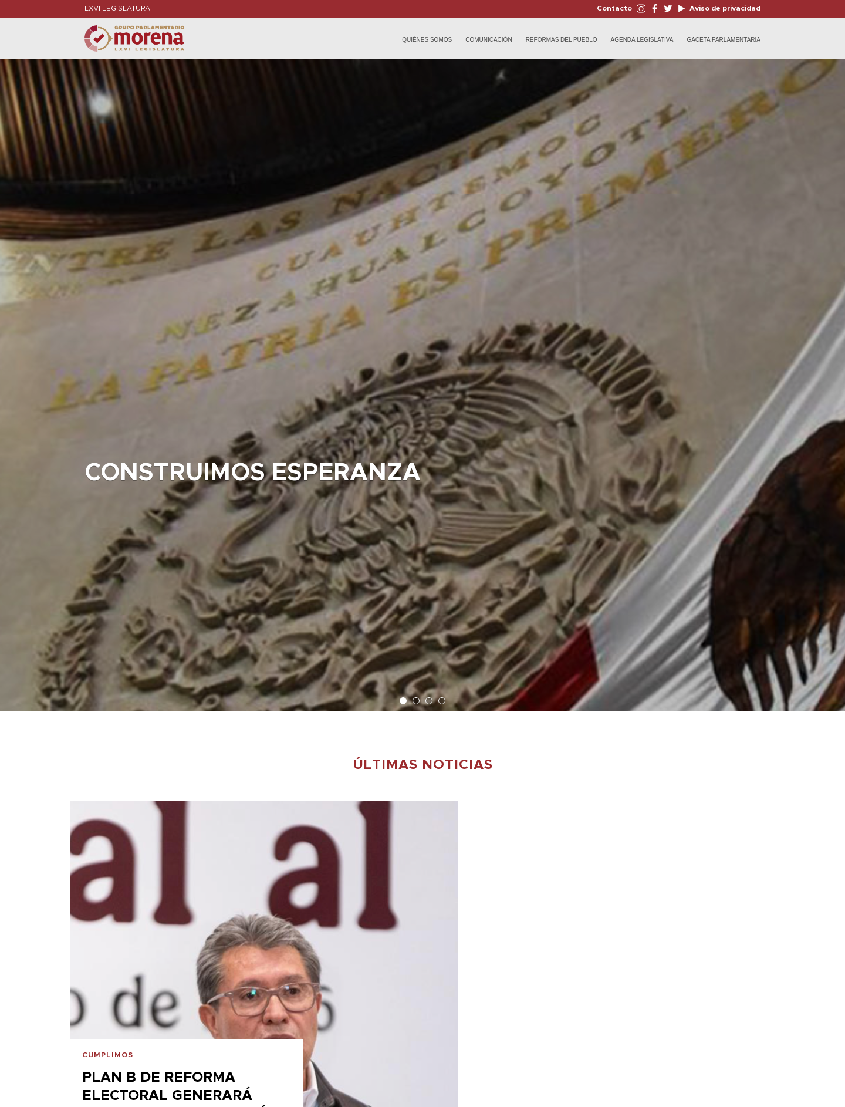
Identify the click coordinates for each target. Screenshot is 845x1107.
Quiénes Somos (427, 39)
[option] (422, 379)
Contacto (614, 8)
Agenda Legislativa (642, 39)
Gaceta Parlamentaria (723, 39)
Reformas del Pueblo (561, 39)
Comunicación (488, 39)
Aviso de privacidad (724, 8)
